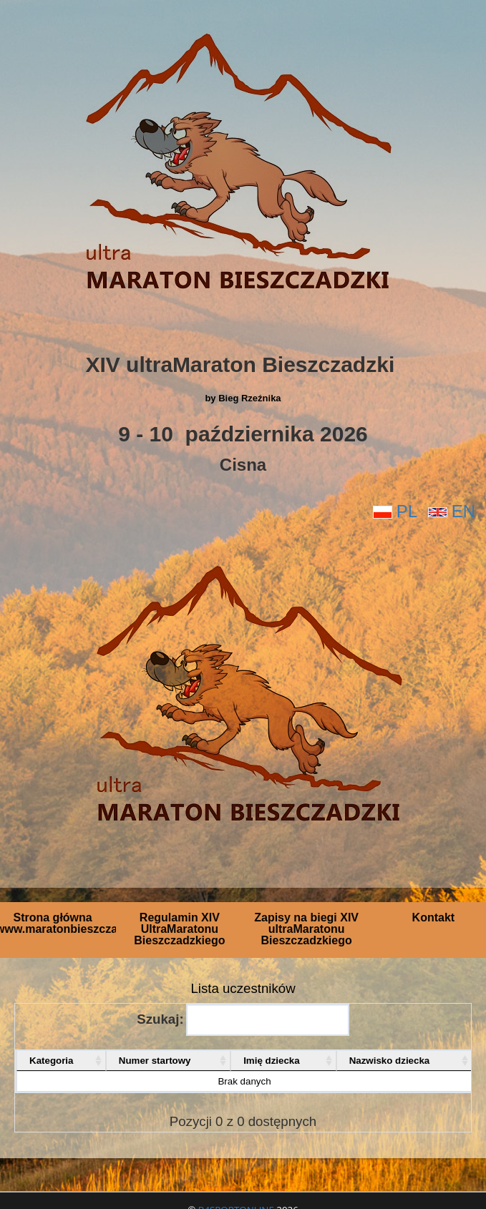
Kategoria (51, 1060)
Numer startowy (155, 1060)
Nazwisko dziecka (389, 1060)
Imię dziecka (271, 1060)
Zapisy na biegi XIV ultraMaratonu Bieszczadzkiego (306, 928)
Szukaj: (243, 1020)
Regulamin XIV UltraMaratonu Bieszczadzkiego (179, 928)
